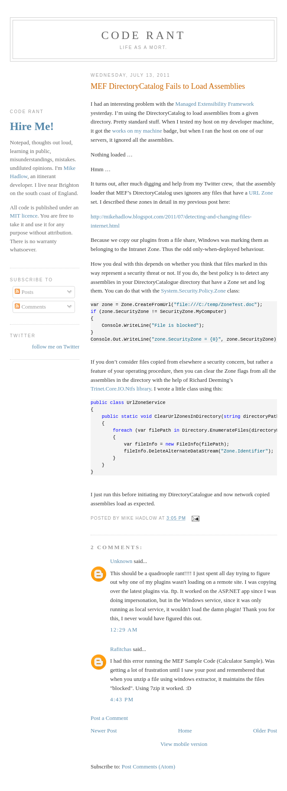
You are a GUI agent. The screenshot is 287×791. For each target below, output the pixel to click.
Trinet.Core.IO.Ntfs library (121, 388)
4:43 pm (122, 699)
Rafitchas (120, 649)
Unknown (121, 561)
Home (185, 730)
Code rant (143, 35)
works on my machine (137, 130)
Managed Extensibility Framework (214, 104)
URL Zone (261, 192)
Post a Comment (109, 718)
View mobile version (183, 744)
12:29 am (124, 629)
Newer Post (104, 730)
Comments (30, 306)
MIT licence (24, 215)
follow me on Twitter (56, 346)
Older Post (265, 730)
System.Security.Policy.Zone (193, 290)
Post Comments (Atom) (149, 766)
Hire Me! (32, 126)
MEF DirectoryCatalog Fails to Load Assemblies (168, 86)
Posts (24, 292)
